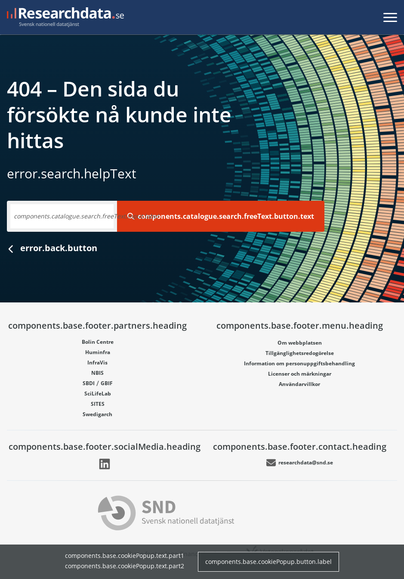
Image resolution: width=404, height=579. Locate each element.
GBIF (107, 383)
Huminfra (97, 352)
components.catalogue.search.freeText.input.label (86, 216)
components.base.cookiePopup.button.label (268, 561)
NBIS (97, 373)
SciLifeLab (97, 393)
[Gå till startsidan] (63, 17)
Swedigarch (97, 414)
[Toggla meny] (390, 17)
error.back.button (52, 248)
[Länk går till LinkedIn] (105, 464)
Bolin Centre (98, 342)
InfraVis (97, 362)
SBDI (89, 383)
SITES (98, 404)
